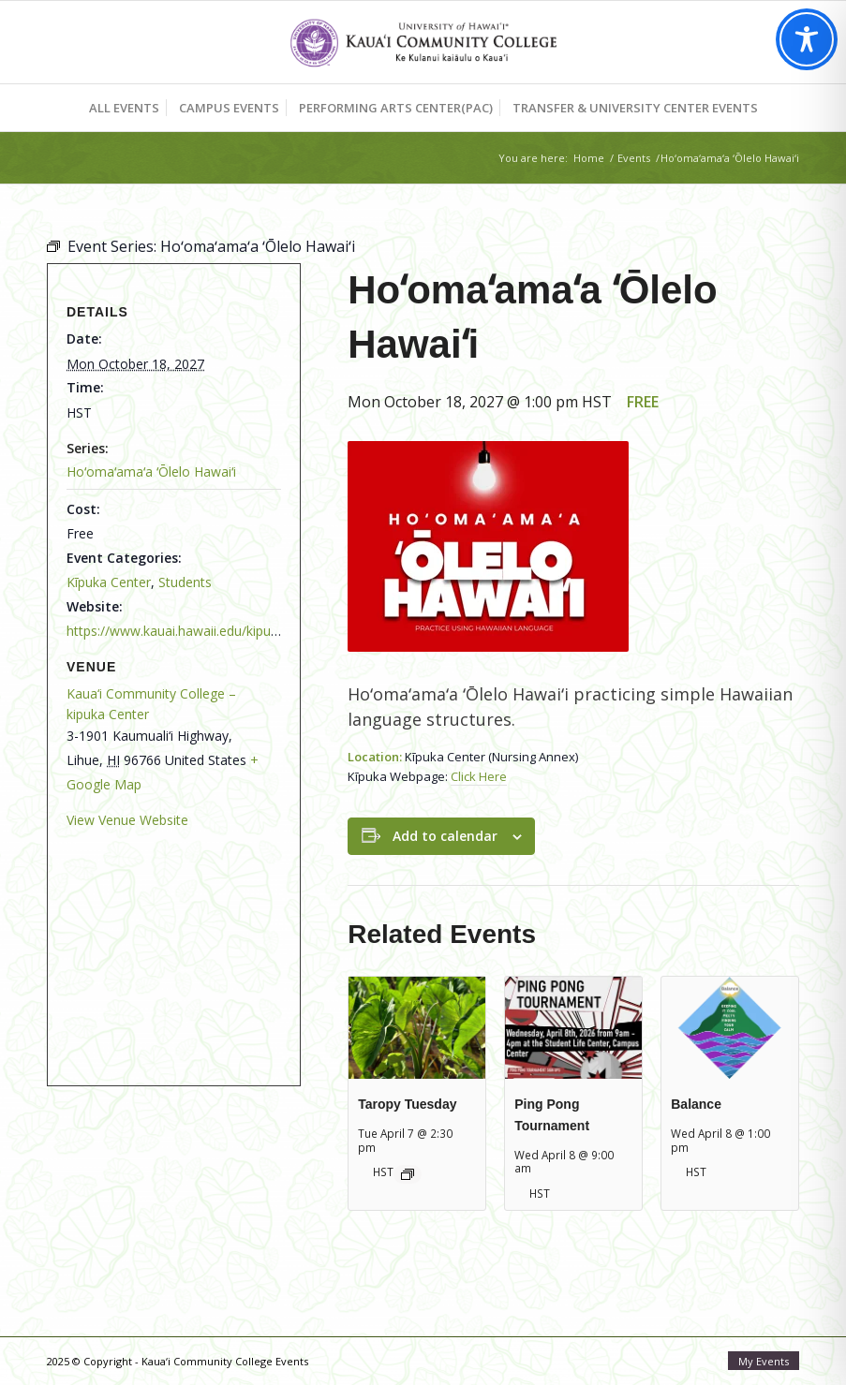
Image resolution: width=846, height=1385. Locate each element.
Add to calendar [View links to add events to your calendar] (445, 836)
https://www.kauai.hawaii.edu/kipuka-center (197, 631)
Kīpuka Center (109, 582)
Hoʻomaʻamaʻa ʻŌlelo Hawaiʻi (151, 471)
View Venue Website (127, 820)
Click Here (479, 776)
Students (185, 582)
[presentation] (417, 1028)
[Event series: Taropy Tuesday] (407, 1174)
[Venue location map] (163, 948)
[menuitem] (124, 107)
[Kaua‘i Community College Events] (423, 42)
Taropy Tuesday (407, 1104)
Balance (696, 1104)
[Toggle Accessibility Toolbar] (807, 39)
